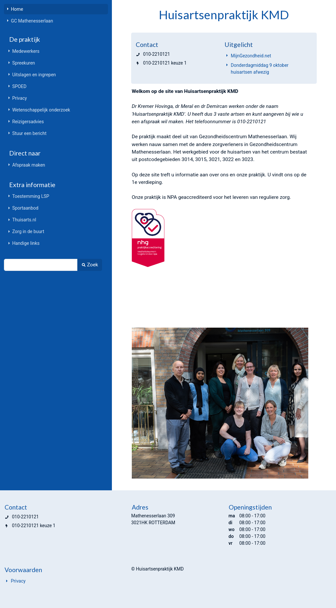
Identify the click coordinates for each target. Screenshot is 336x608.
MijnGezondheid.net (251, 55)
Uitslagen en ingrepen (34, 74)
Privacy (19, 98)
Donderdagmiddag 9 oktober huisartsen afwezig (260, 69)
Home (17, 9)
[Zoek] (40, 265)
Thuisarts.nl (24, 219)
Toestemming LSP (30, 196)
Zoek (89, 265)
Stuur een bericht (29, 133)
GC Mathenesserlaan (32, 20)
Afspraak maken (28, 165)
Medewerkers (25, 51)
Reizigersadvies (28, 121)
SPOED (19, 86)
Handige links (25, 243)
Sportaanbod (25, 208)
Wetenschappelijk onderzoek (41, 109)
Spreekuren (23, 63)
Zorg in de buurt (28, 231)
